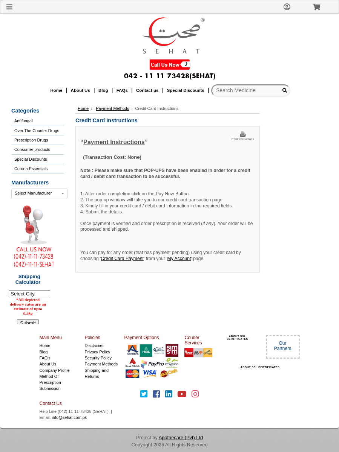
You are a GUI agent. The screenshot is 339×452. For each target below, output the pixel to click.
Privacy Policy (97, 352)
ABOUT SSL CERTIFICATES (237, 337)
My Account (179, 258)
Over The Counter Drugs (36, 130)
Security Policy (98, 358)
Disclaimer (94, 345)
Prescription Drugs (31, 140)
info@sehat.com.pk (69, 417)
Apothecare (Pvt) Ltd (181, 437)
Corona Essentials (31, 168)
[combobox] (39, 193)
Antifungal (23, 121)
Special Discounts (30, 159)
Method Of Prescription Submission (50, 382)
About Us (48, 364)
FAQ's (45, 358)
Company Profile (55, 370)
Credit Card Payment (122, 258)
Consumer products (32, 149)
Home (83, 108)
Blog (44, 352)
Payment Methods (101, 364)
